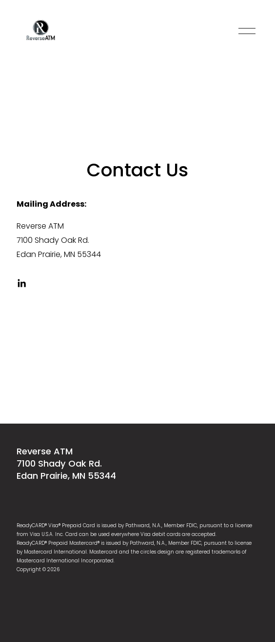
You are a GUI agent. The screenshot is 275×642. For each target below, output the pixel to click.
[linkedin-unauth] (21, 283)
